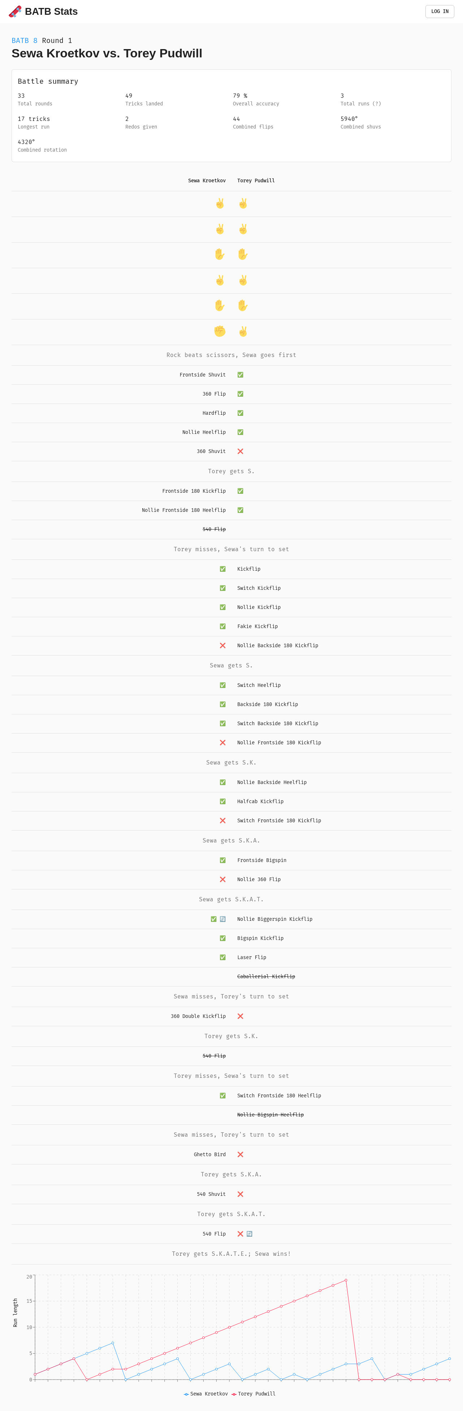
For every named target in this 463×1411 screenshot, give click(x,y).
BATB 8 (25, 40)
